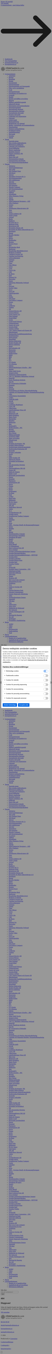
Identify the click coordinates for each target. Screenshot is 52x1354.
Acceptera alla (23, 705)
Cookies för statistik (11, 680)
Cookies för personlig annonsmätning (16, 694)
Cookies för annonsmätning (13, 689)
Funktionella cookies (11, 676)
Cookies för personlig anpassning (15, 685)
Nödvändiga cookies (11, 671)
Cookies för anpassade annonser (15, 698)
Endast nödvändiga (10, 705)
